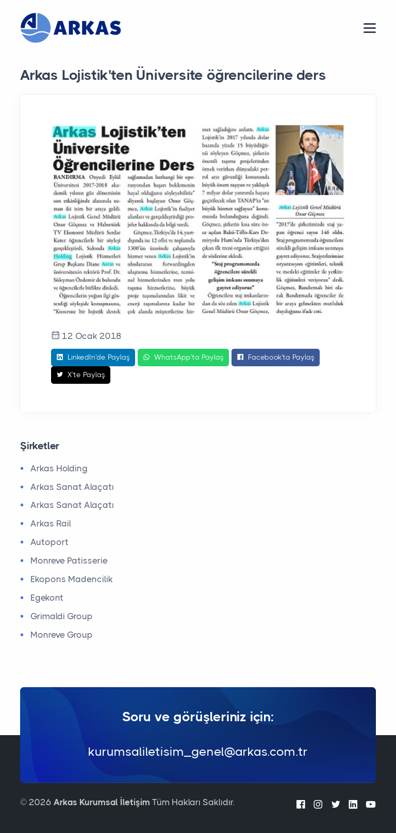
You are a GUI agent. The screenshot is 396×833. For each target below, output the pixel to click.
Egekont (46, 597)
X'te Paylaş (80, 375)
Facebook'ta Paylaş (276, 357)
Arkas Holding (59, 468)
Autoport (49, 542)
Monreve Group (61, 635)
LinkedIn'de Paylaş (93, 357)
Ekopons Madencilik (71, 579)
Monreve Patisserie (69, 560)
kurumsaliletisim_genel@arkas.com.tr (198, 751)
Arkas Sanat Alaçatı (72, 487)
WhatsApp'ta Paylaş (183, 357)
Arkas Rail (50, 523)
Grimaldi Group (61, 616)
